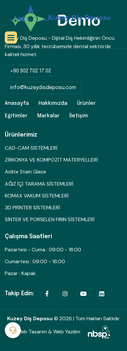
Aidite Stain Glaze (25, 171)
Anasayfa (17, 103)
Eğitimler (16, 116)
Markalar (48, 116)
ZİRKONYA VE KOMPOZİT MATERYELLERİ (51, 159)
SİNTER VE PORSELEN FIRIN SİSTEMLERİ (50, 219)
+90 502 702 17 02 (30, 71)
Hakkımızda (52, 103)
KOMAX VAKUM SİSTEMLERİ (37, 195)
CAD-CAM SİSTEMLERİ (31, 148)
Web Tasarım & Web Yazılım (63, 331)
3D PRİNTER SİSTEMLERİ (32, 207)
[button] (11, 37)
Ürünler (86, 103)
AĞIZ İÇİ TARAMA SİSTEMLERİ (39, 183)
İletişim (78, 116)
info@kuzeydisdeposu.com (43, 87)
